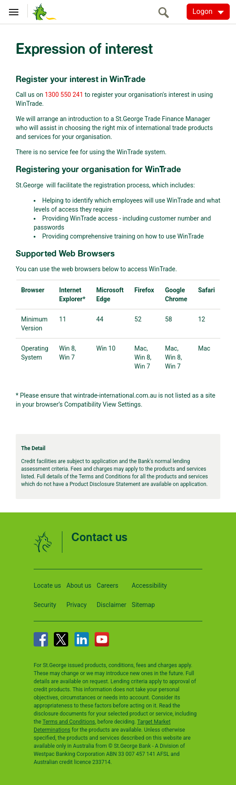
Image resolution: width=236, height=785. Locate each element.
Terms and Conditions (69, 722)
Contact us (99, 538)
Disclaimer (112, 604)
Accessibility (149, 585)
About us (79, 585)
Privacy (76, 604)
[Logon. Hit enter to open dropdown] (208, 12)
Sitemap (143, 604)
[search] (166, 12)
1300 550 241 (64, 94)
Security (45, 604)
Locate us (47, 585)
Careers (107, 585)
